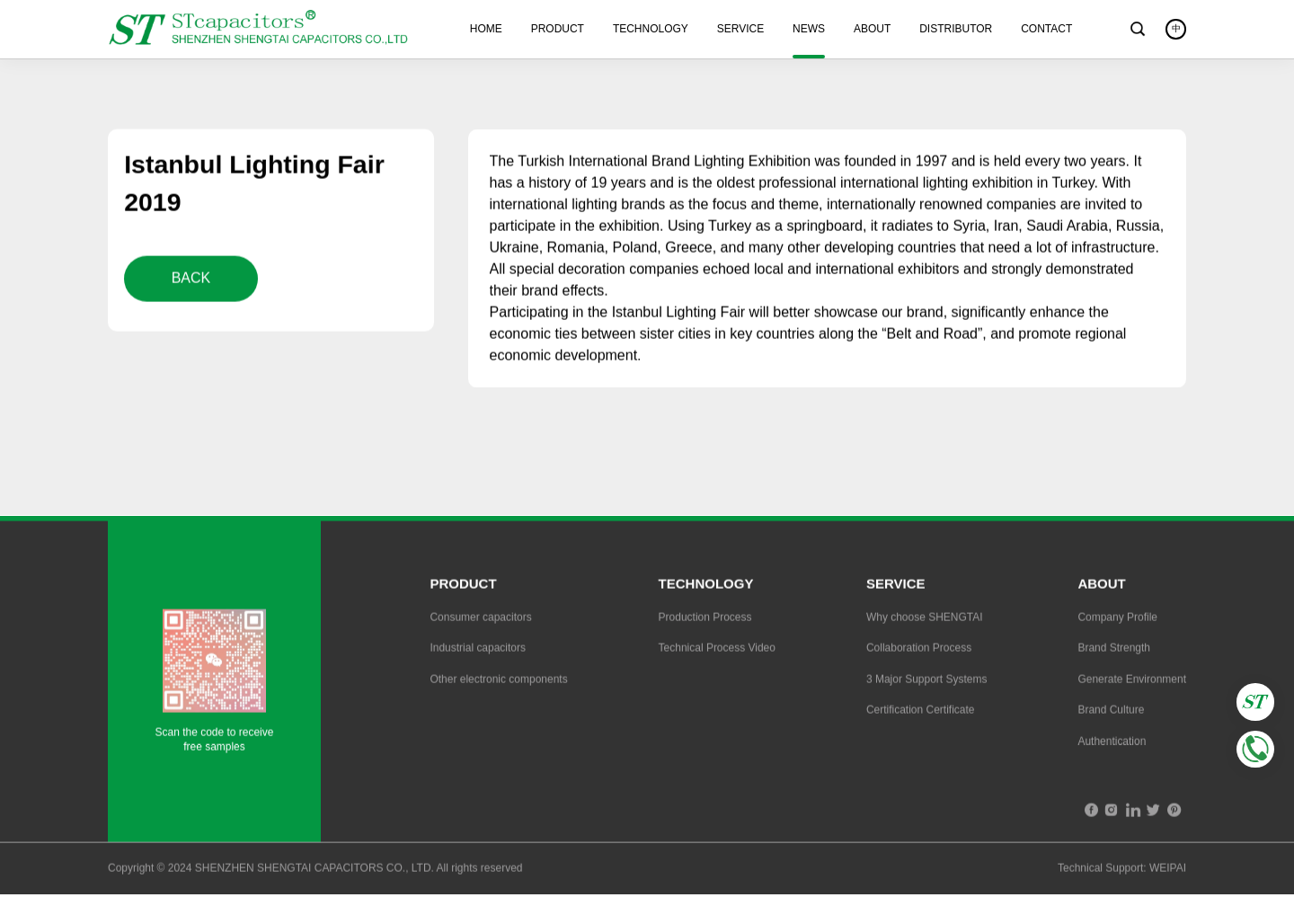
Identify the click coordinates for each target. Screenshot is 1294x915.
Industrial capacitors (478, 649)
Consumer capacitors (480, 619)
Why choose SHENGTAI (924, 619)
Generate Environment (1131, 681)
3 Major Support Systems (927, 681)
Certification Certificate (920, 711)
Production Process (705, 619)
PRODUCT (557, 28)
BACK (191, 280)
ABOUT (872, 28)
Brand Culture (1110, 711)
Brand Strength (1113, 649)
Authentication (1111, 743)
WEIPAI (1167, 871)
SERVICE (740, 28)
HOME (486, 28)
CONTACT (1046, 28)
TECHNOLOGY (650, 28)
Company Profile (1117, 619)
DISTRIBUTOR (955, 28)
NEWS (809, 28)
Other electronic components (498, 681)
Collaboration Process (918, 649)
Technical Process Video (717, 649)
